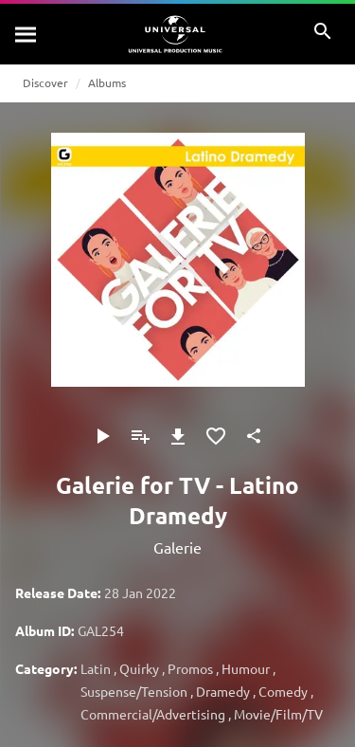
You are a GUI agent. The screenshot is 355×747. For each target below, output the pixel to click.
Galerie (177, 546)
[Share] (253, 436)
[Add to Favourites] (215, 436)
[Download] (178, 436)
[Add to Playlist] (140, 436)
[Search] (26, 34)
